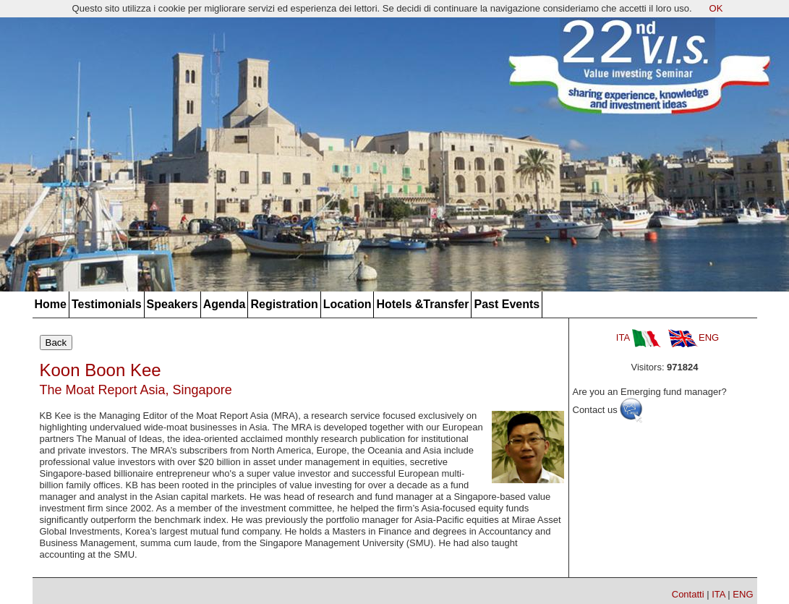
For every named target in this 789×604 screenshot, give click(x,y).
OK (716, 8)
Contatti (688, 594)
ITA (638, 337)
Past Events (506, 304)
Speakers (172, 304)
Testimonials (107, 304)
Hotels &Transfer (422, 304)
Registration (283, 304)
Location (347, 304)
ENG (693, 337)
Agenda (224, 304)
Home (51, 304)
